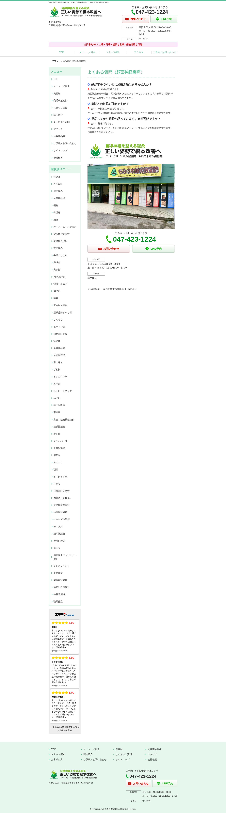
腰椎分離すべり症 (62, 312)
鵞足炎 (56, 341)
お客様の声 (59, 136)
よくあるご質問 (61, 122)
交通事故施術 (60, 100)
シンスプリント (61, 566)
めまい (56, 398)
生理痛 (56, 212)
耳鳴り (56, 483)
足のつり (58, 462)
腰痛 (55, 219)
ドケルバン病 (60, 376)
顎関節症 (58, 601)
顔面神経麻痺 (60, 334)
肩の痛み (58, 362)
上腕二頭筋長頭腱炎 (63, 419)
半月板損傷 (59, 448)
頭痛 (55, 469)
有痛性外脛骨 (60, 241)
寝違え (56, 177)
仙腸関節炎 (59, 594)
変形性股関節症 (61, 234)
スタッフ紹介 (113, 52)
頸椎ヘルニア (60, 284)
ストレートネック (62, 391)
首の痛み (58, 248)
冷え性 (56, 434)
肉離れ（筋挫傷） (62, 498)
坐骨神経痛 (59, 348)
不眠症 (56, 412)
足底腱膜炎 (59, 355)
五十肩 (56, 384)
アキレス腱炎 (60, 305)
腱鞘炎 (56, 455)
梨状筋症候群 (60, 580)
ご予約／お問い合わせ (164, 52)
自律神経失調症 (61, 491)
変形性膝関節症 (61, 505)
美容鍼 (56, 93)
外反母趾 (58, 184)
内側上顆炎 (59, 277)
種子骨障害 (59, 405)
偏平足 (56, 291)
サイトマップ (60, 150)
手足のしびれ (60, 255)
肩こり (56, 548)
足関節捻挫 (59, 198)
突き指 (56, 269)
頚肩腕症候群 (60, 512)
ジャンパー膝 (60, 441)
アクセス (138, 52)
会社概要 (58, 157)
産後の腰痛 (59, 541)
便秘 (55, 205)
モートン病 (59, 326)
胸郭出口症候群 (61, 587)
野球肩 (56, 262)
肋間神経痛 (59, 533)
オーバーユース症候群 (65, 227)
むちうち (58, 319)
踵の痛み (58, 191)
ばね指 (56, 369)
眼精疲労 (58, 573)
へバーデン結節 (61, 519)
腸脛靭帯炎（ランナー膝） (65, 557)
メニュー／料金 (87, 52)
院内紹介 (58, 115)
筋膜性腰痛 (59, 426)
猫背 (55, 298)
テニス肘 (58, 526)
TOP (61, 52)
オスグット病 (60, 476)
